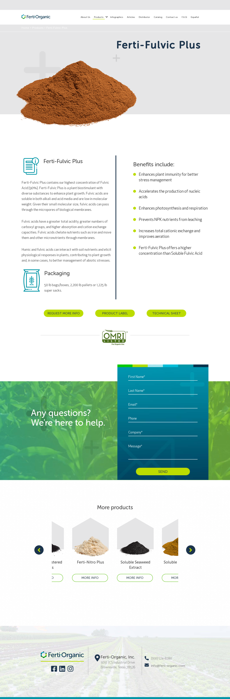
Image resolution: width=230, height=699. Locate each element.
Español (195, 17)
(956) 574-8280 (158, 658)
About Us (85, 17)
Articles (131, 17)
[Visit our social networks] (54, 668)
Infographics (116, 17)
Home (25, 28)
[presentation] (39, 550)
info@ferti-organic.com (165, 665)
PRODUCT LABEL (115, 313)
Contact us (172, 17)
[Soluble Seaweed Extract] (135, 550)
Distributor (144, 17)
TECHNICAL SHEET (166, 313)
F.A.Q (184, 17)
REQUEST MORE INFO (63, 313)
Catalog (158, 17)
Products (98, 17)
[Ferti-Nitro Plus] (90, 550)
